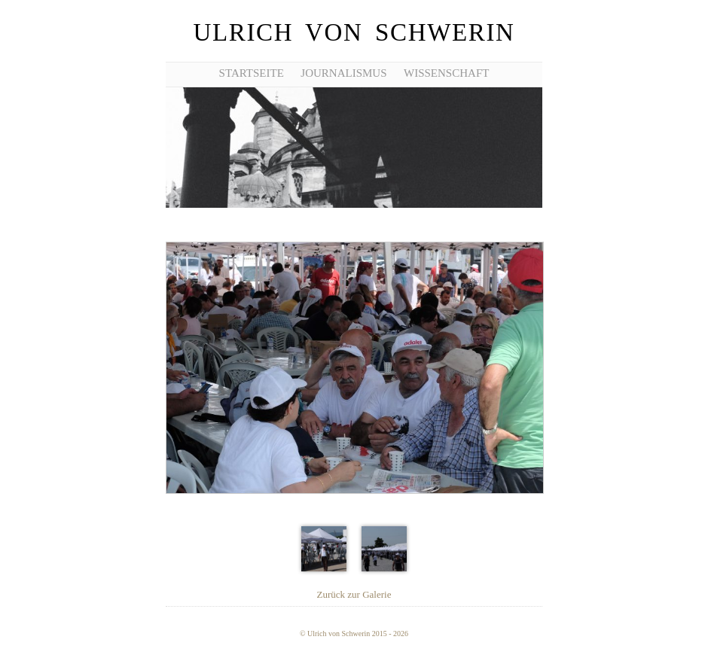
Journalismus (343, 73)
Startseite (251, 73)
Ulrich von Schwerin (353, 32)
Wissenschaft (446, 73)
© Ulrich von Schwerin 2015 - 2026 (354, 633)
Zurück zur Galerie (354, 594)
